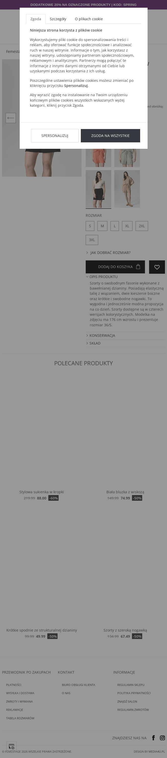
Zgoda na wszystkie (110, 135)
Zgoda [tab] (35, 18)
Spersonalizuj (54, 135)
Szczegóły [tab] (58, 18)
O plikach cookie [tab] (89, 18)
